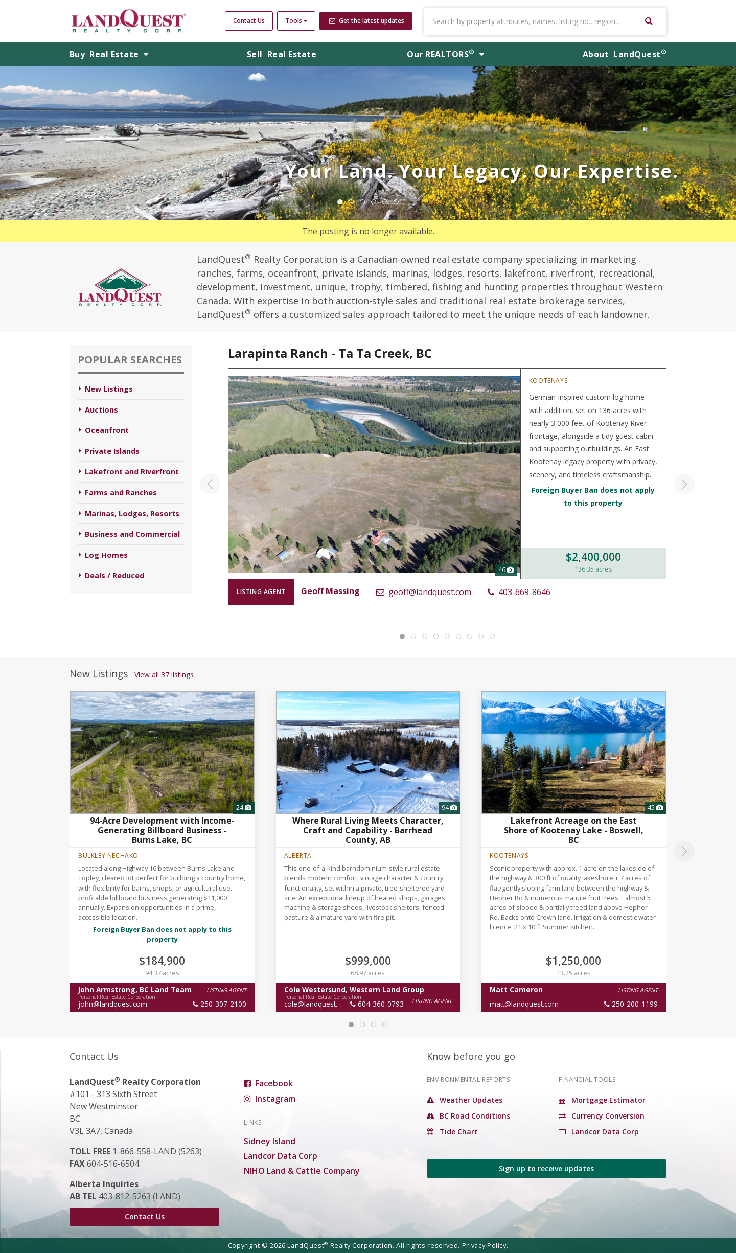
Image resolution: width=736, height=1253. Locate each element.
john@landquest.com (112, 1004)
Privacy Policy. (485, 1245)
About (624, 54)
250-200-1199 (631, 1004)
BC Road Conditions (468, 1116)
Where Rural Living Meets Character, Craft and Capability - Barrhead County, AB (368, 830)
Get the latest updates (366, 20)
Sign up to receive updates (546, 1168)
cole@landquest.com (318, 1004)
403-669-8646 (518, 592)
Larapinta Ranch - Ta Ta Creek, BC (330, 353)
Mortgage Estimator (602, 1100)
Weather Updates (464, 1100)
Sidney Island (269, 1141)
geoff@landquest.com (423, 592)
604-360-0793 (377, 1004)
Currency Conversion (602, 1116)
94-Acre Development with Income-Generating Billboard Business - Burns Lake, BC (162, 830)
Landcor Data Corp (280, 1155)
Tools (296, 20)
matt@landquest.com (524, 1004)
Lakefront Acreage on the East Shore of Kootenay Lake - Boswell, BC (573, 830)
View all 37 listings (164, 674)
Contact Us (249, 20)
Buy (109, 54)
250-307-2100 (219, 1004)
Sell (281, 54)
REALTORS (445, 54)
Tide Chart (452, 1131)
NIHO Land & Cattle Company (302, 1170)
